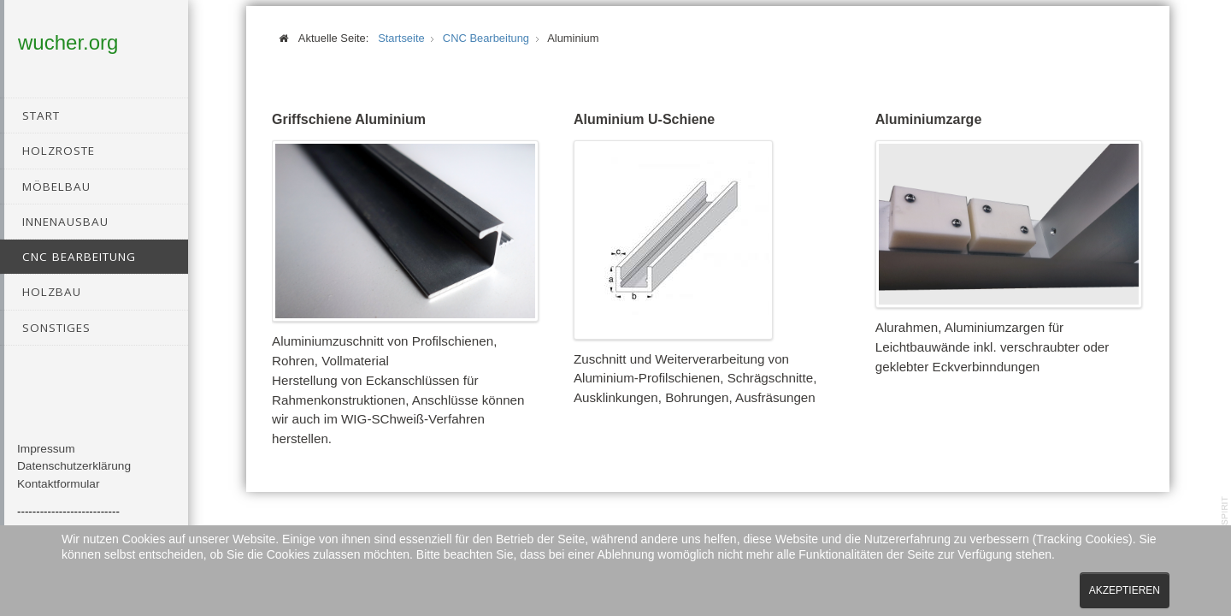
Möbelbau (56, 186)
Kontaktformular (58, 494)
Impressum (46, 459)
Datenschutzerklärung (74, 477)
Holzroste (58, 150)
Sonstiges (56, 327)
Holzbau (51, 291)
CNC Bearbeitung (79, 256)
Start (41, 115)
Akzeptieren (1124, 590)
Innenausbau (65, 221)
